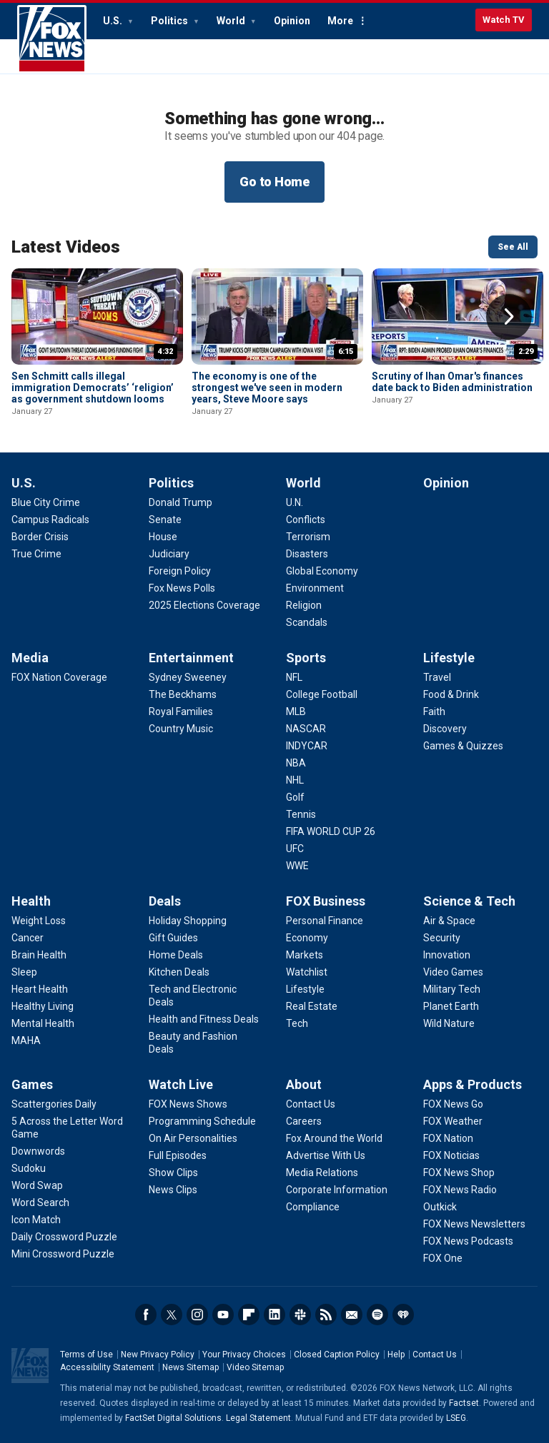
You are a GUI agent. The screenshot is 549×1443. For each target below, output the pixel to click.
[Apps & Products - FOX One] (443, 1258)
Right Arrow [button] (509, 317)
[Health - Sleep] (24, 972)
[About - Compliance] (313, 1206)
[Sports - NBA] (296, 763)
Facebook (146, 1314)
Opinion (292, 20)
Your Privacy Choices (244, 1355)
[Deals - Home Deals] (176, 955)
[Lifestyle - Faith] (434, 711)
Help (396, 1355)
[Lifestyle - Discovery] (445, 728)
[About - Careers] (304, 1121)
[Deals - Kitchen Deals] (179, 972)
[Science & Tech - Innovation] (446, 955)
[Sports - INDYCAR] (306, 745)
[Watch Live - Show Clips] (173, 1172)
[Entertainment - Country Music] (181, 728)
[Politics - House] (163, 536)
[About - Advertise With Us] (325, 1155)
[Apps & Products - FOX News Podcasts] (468, 1241)
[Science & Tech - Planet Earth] (451, 1006)
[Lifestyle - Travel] (437, 677)
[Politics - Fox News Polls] (182, 588)
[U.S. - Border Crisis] (40, 536)
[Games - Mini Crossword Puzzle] (62, 1254)
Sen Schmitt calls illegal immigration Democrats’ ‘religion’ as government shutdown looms (92, 387)
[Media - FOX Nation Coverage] (59, 677)
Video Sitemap (255, 1367)
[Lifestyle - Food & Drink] (451, 694)
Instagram (197, 1314)
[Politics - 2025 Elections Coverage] (204, 605)
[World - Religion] (304, 605)
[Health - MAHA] (26, 1040)
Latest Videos (65, 247)
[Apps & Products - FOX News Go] (453, 1104)
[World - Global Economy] (322, 571)
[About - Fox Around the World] (334, 1138)
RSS (326, 1314)
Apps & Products (472, 1084)
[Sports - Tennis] (301, 814)
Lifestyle (449, 657)
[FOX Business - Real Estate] (311, 1006)
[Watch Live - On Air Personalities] (193, 1138)
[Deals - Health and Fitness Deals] (204, 1019)
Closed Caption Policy (337, 1355)
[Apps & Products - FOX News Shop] (459, 1172)
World (232, 20)
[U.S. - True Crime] (36, 554)
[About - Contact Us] (310, 1104)
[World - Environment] (315, 588)
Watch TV (504, 19)
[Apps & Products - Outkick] (440, 1206)
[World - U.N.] (294, 502)
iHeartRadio (403, 1314)
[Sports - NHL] (295, 780)
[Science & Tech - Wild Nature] (449, 1023)
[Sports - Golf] (295, 797)
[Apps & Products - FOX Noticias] (451, 1155)
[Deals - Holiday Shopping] (188, 920)
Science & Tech (469, 900)
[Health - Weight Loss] (38, 920)
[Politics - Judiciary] (169, 554)
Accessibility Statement (107, 1367)
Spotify (377, 1314)
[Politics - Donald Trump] (180, 502)
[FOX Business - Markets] (304, 955)
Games (32, 1084)
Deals (165, 900)
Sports (306, 657)
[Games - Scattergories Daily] (54, 1104)
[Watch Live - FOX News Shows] (188, 1104)
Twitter (171, 1314)
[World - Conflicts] (305, 519)
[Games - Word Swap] (37, 1185)
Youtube (223, 1314)
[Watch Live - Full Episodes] (178, 1155)
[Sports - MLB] (296, 711)
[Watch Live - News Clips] (173, 1189)
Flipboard (248, 1314)
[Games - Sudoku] (28, 1168)
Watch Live (181, 1084)
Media (30, 657)
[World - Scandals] (306, 622)
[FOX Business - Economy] (307, 937)
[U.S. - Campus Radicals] (50, 519)
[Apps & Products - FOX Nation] (448, 1138)
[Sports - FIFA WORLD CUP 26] (330, 831)
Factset (464, 1403)
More (340, 20)
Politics (170, 20)
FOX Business (325, 900)
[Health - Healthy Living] (42, 1006)
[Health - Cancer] (27, 937)
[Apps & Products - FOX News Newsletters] (474, 1224)
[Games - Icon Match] (36, 1219)
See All (513, 247)
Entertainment (191, 657)
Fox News (51, 39)
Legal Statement (258, 1418)
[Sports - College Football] (321, 694)
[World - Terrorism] (308, 536)
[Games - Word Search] (40, 1202)
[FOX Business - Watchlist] (306, 972)
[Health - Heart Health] (39, 989)
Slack (300, 1314)
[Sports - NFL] (294, 677)
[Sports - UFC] (295, 848)
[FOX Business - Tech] (297, 1023)
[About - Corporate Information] (336, 1189)
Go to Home (274, 181)
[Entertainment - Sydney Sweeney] (188, 677)
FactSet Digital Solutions (173, 1418)
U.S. (113, 20)
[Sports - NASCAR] (306, 728)
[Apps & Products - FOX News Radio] (460, 1189)
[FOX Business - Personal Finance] (324, 920)
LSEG (456, 1418)
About (304, 1084)
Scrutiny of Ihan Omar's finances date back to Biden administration (452, 381)
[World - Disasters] (307, 554)
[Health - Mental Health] (42, 1023)
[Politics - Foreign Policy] (180, 571)
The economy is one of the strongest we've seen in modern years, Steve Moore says (267, 387)
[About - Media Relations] (322, 1172)
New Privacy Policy (157, 1355)
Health (31, 900)
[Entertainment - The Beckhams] (183, 694)
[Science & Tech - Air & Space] (449, 920)
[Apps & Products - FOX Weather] (453, 1121)
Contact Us (434, 1355)
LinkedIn (274, 1314)
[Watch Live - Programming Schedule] (202, 1121)
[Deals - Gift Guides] (173, 937)
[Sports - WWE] (297, 865)
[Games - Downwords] (38, 1151)
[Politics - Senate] (165, 519)
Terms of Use (86, 1355)
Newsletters (351, 1314)
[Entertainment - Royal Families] (181, 711)
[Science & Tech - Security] (441, 937)
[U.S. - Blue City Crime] (45, 502)
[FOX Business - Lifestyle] (305, 989)
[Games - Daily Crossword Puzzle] (64, 1236)
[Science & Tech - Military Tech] (451, 989)
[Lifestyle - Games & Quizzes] (463, 745)
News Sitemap (190, 1367)
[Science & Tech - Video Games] (453, 972)
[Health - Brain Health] (38, 955)
